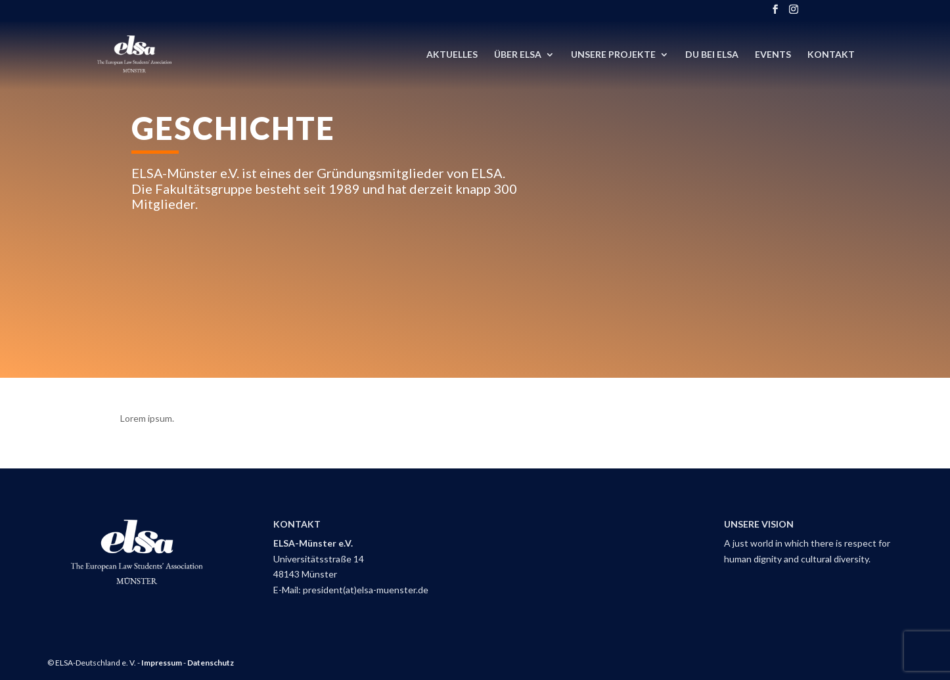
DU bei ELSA (711, 55)
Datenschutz (210, 663)
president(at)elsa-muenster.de (365, 589)
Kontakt (831, 55)
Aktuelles (452, 55)
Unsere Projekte (613, 55)
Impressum (161, 663)
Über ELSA (517, 55)
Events (773, 55)
